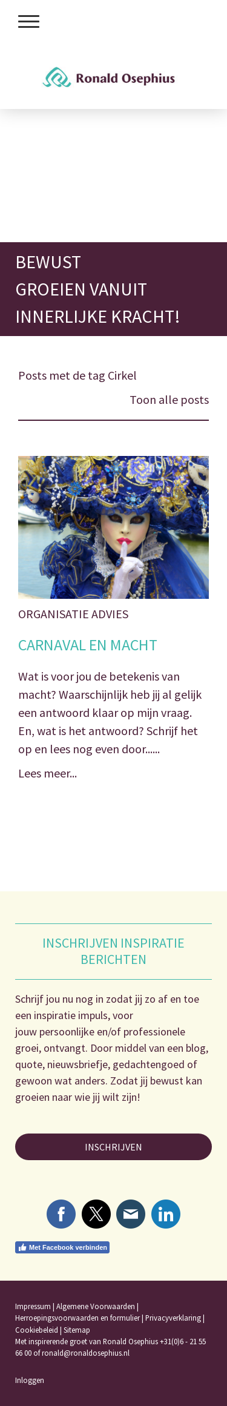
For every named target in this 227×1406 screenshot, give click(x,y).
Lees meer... (47, 773)
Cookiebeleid (36, 1330)
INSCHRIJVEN (113, 1147)
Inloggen (29, 1380)
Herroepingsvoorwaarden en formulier (77, 1317)
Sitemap (77, 1330)
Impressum (33, 1306)
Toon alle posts (169, 399)
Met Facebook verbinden (62, 1247)
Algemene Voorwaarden (95, 1306)
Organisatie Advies (73, 613)
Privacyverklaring (173, 1317)
